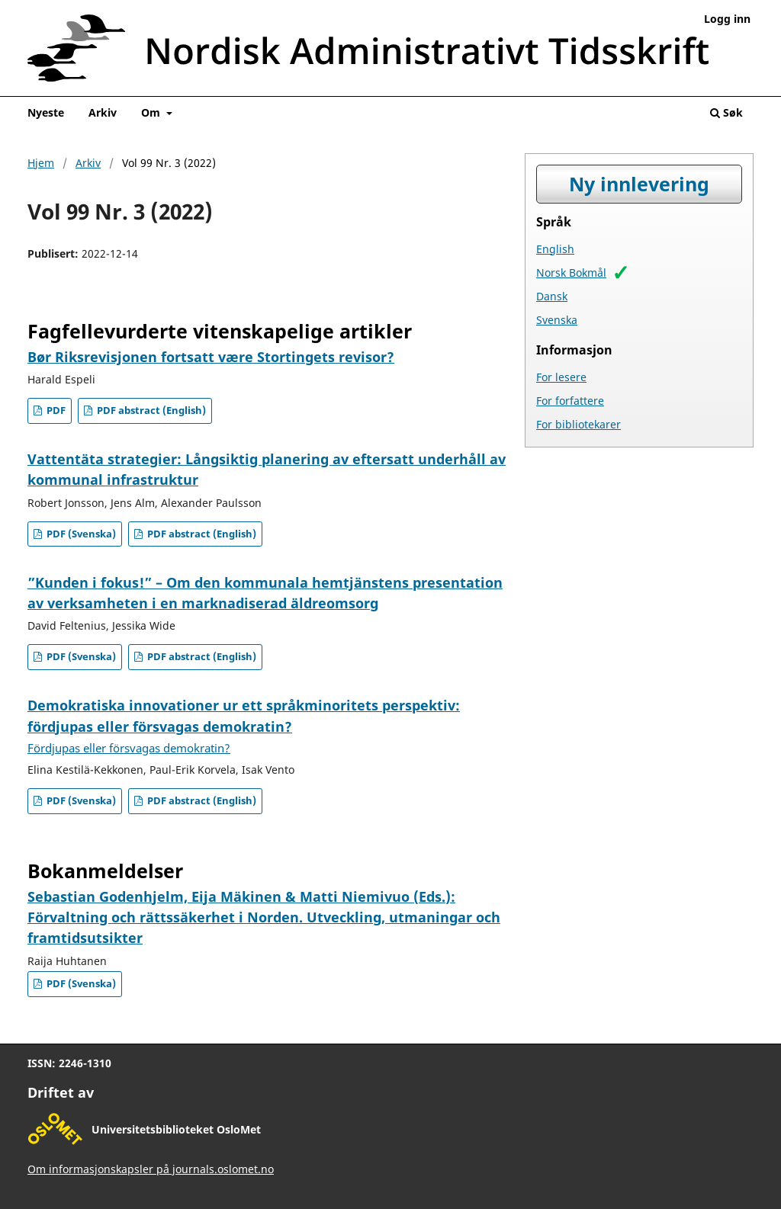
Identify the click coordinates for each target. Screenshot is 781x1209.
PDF (55, 410)
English (555, 249)
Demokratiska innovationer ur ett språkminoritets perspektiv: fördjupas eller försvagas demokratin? (243, 725)
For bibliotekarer (578, 424)
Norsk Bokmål (571, 272)
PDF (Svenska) (80, 534)
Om (152, 112)
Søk (726, 112)
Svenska (556, 320)
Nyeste (45, 112)
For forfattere (570, 400)
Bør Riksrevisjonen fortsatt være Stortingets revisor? (210, 357)
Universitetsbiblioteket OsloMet (176, 1129)
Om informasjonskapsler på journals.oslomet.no (150, 1169)
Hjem (40, 163)
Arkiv (102, 112)
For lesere (561, 377)
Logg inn (727, 18)
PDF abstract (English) (150, 410)
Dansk (551, 296)
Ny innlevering (639, 184)
